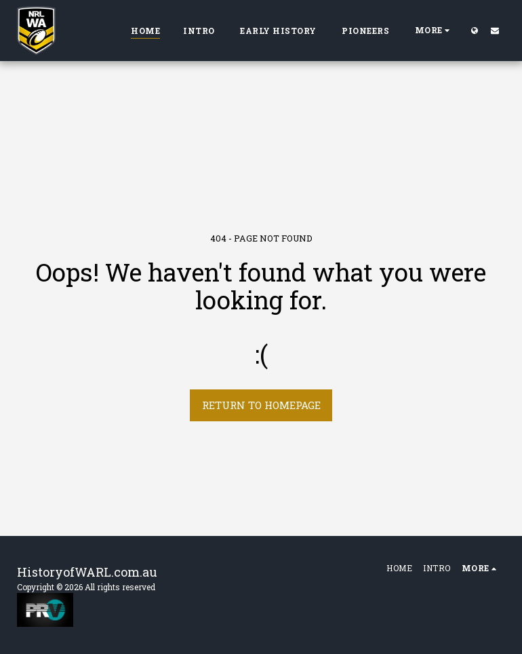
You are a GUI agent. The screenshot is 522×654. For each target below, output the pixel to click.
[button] (494, 30)
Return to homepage (261, 405)
